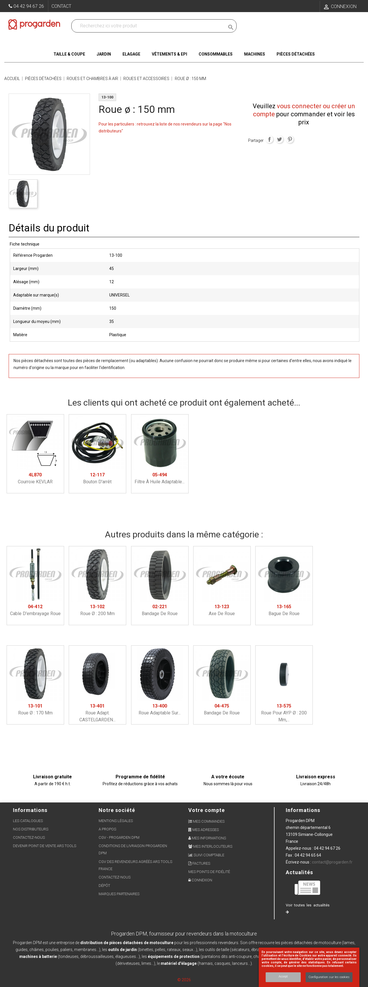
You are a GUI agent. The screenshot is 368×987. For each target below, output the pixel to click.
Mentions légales (116, 821)
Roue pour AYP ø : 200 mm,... (284, 712)
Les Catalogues (28, 821)
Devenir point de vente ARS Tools (44, 846)
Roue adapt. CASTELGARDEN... (97, 712)
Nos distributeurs (30, 829)
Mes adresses (203, 830)
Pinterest (290, 139)
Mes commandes (206, 821)
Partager (269, 139)
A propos (107, 829)
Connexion (200, 880)
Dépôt (104, 885)
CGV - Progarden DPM (119, 837)
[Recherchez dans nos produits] (149, 26)
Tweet (279, 139)
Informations (303, 810)
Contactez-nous (29, 837)
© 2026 (184, 980)
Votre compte (206, 810)
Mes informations (207, 838)
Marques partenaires (119, 894)
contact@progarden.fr (332, 862)
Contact (61, 6)
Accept (283, 976)
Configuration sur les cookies (329, 977)
